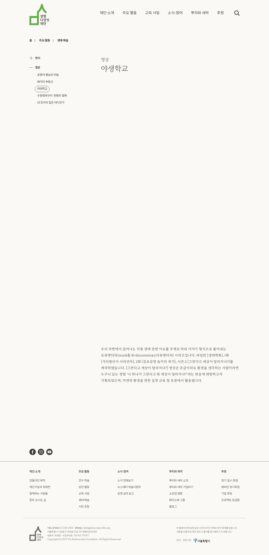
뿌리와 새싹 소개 (178, 480)
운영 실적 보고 (125, 493)
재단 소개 (34, 471)
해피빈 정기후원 (230, 487)
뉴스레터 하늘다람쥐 (129, 487)
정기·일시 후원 (229, 480)
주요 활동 (44, 40)
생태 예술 (62, 40)
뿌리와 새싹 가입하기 (181, 487)
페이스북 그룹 (177, 500)
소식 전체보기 (125, 480)
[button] (107, 13)
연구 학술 (84, 480)
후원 (223, 471)
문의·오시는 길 (37, 500)
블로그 (173, 506)
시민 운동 (84, 506)
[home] (39, 14)
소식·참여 (122, 471)
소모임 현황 (175, 493)
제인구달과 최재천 (39, 487)
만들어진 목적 (37, 480)
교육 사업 (84, 493)
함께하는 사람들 (38, 493)
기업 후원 (226, 493)
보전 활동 (84, 487)
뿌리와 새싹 (175, 471)
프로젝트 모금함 (230, 500)
